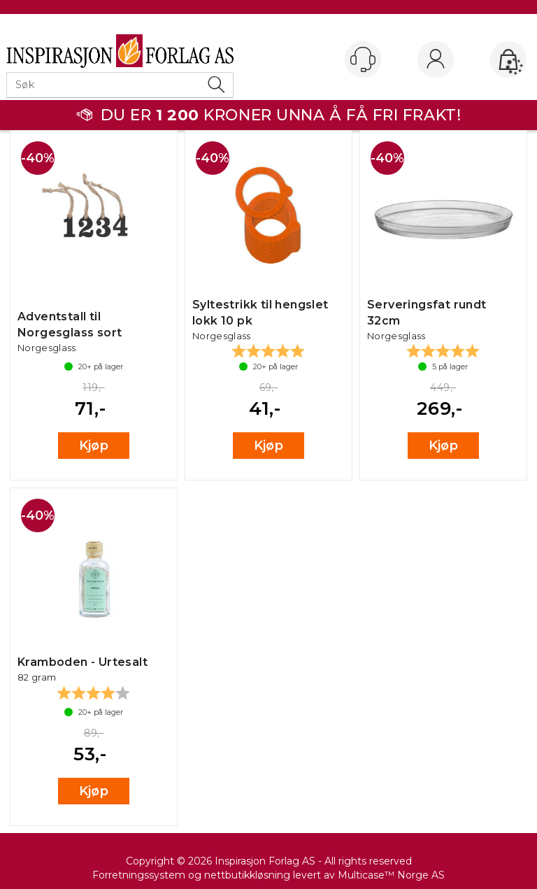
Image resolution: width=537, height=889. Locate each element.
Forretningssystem (138, 875)
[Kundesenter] (363, 59)
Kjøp (94, 445)
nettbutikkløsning (247, 875)
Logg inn (435, 60)
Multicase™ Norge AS (391, 875)
